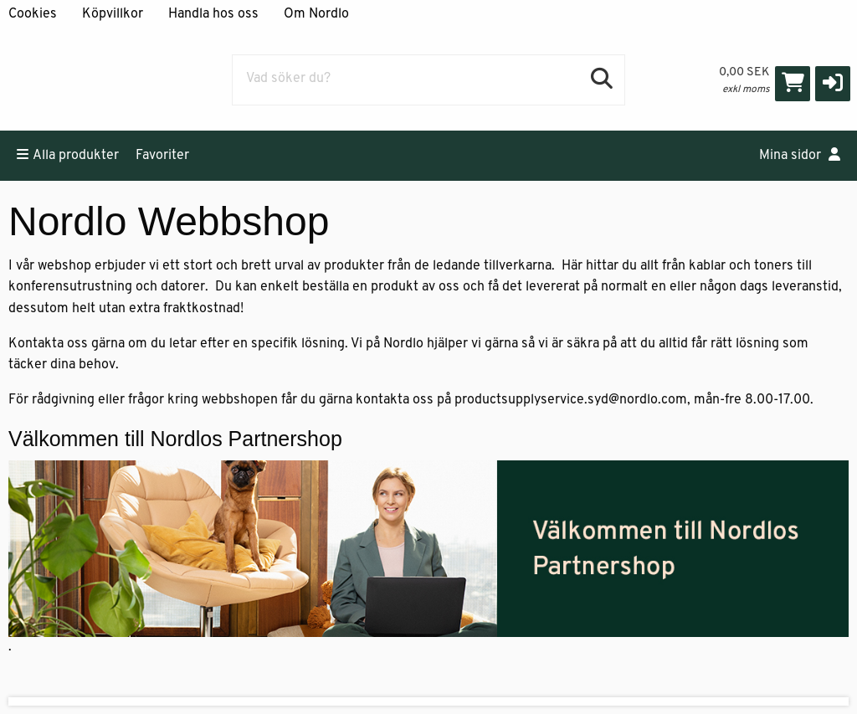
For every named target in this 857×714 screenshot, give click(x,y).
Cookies (32, 14)
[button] (832, 83)
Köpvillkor (112, 14)
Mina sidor (799, 154)
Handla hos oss (213, 14)
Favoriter (162, 155)
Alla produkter (68, 154)
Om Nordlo (316, 14)
